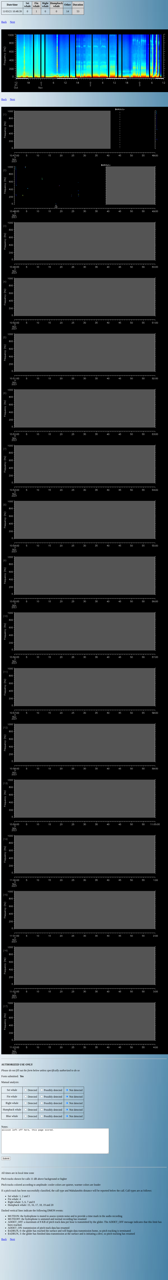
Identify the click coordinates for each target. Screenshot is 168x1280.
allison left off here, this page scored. (61, 1143)
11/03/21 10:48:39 (12, 11)
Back (4, 22)
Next (12, 22)
